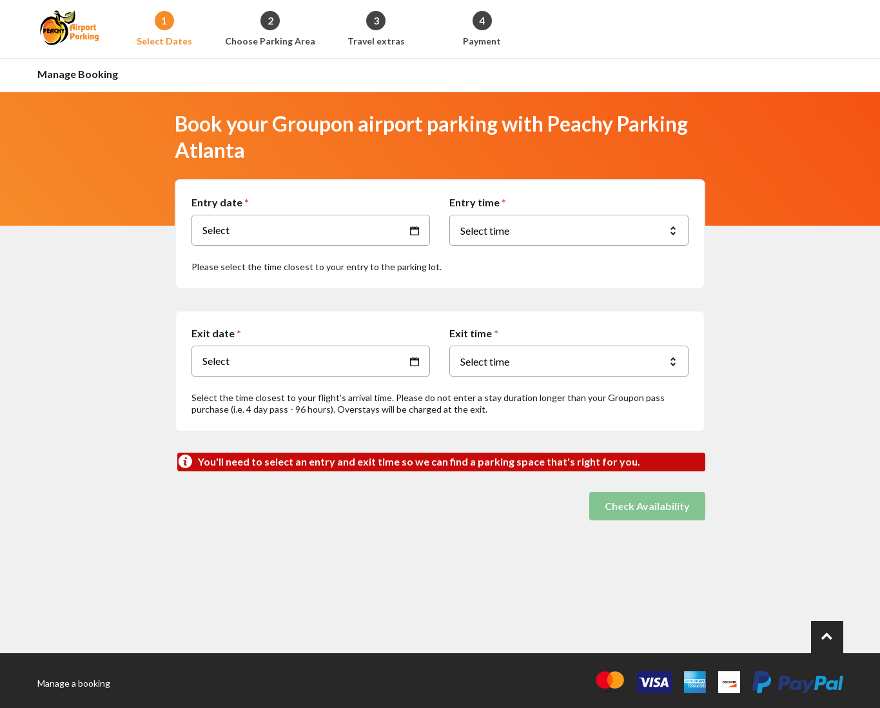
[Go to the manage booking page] (81, 75)
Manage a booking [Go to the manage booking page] (73, 683)
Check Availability (647, 506)
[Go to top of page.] (827, 637)
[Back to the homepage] (69, 29)
